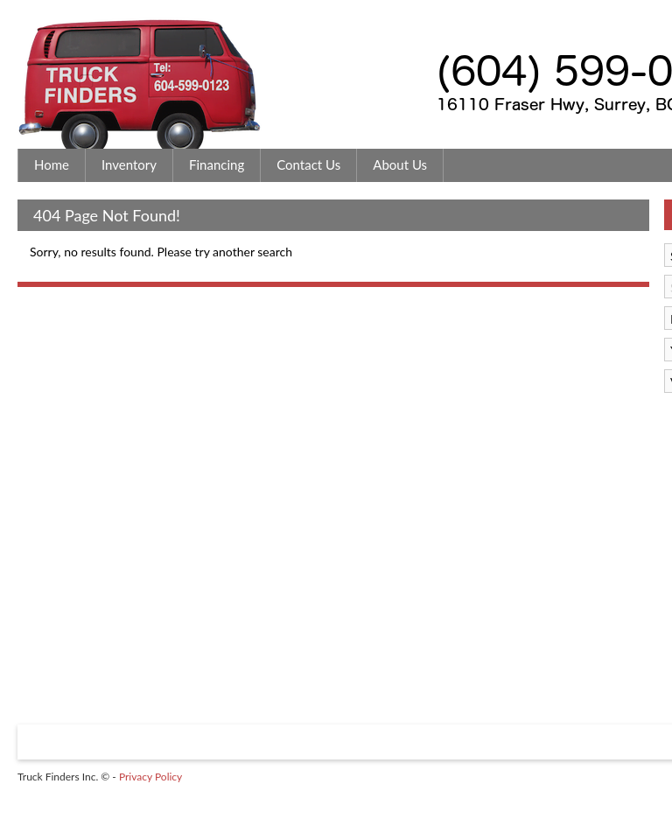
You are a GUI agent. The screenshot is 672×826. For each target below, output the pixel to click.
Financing (216, 164)
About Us (400, 164)
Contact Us (308, 164)
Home (51, 164)
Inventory (129, 164)
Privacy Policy (150, 776)
